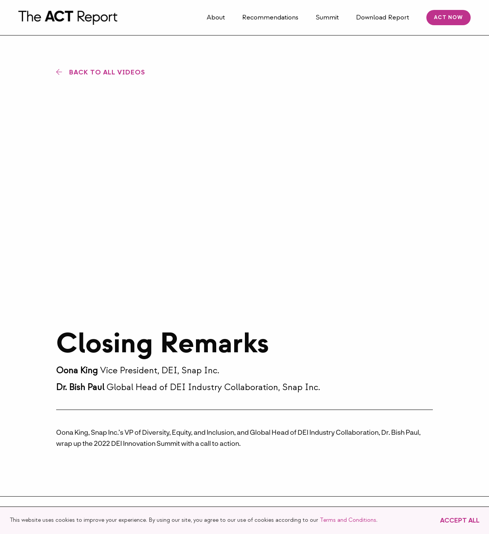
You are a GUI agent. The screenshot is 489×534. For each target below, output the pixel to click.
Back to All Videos (107, 72)
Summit (327, 17)
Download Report (382, 17)
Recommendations (270, 17)
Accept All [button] (459, 520)
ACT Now (448, 17)
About (216, 17)
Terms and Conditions (348, 520)
